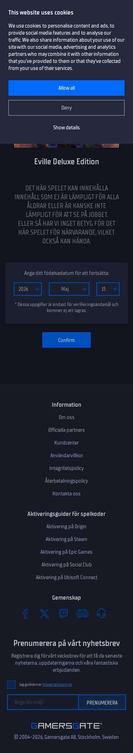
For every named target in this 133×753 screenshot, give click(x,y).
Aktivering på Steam (66, 539)
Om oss (67, 417)
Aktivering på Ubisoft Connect (66, 577)
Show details (66, 127)
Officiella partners (66, 430)
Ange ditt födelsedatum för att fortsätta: (66, 273)
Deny (66, 107)
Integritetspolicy (66, 468)
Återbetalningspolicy (66, 480)
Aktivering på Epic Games (66, 551)
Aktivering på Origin (66, 526)
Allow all (66, 88)
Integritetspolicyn (57, 684)
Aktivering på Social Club (67, 564)
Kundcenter (66, 442)
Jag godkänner (45, 684)
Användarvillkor (66, 455)
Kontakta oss (66, 493)
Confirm (66, 340)
